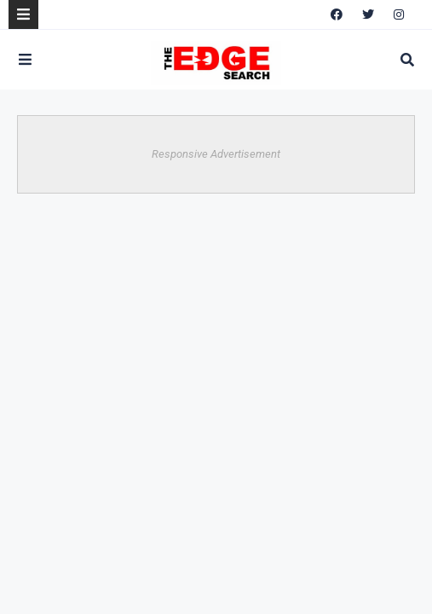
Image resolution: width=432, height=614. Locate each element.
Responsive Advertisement (216, 154)
